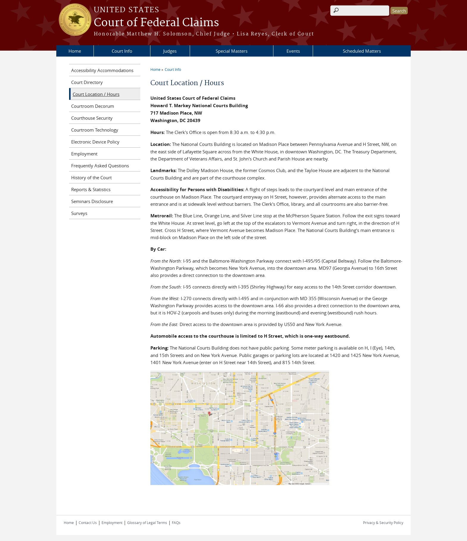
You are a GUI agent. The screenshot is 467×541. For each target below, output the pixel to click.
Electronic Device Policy (95, 142)
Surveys (79, 213)
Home (75, 51)
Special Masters (231, 51)
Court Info (122, 51)
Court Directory (87, 82)
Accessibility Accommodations (102, 70)
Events (293, 51)
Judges (170, 51)
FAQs (176, 522)
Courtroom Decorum (92, 106)
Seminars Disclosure (92, 201)
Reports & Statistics (90, 189)
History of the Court (91, 177)
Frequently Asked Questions (100, 166)
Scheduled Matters (362, 51)
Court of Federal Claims (156, 23)
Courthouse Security (92, 118)
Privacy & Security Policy (383, 522)
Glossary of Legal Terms (147, 522)
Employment (84, 154)
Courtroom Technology (94, 130)
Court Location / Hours (96, 94)
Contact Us (88, 522)
